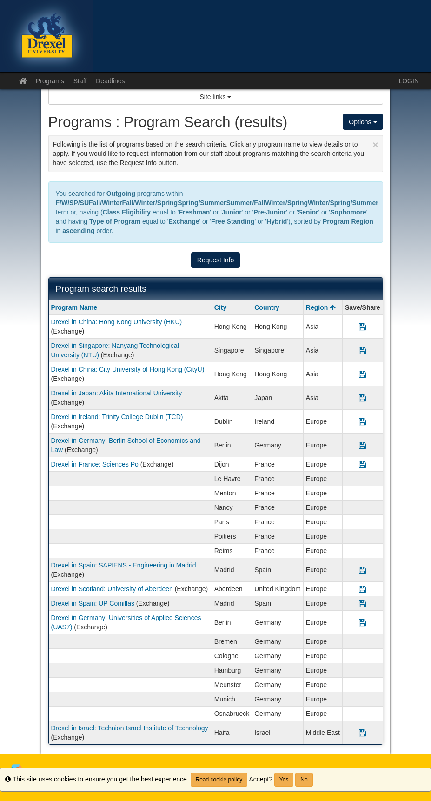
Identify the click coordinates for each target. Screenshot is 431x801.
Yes (284, 779)
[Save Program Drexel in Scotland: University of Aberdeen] (362, 589)
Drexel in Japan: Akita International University (116, 393)
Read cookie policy (219, 779)
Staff (80, 81)
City (220, 307)
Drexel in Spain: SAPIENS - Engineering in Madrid (123, 565)
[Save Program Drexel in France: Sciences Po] (362, 464)
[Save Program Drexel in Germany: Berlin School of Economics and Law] (362, 445)
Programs (50, 81)
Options (363, 122)
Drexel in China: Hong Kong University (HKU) (116, 322)
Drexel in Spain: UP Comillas (92, 603)
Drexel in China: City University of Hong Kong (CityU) (128, 369)
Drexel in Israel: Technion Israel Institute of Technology (129, 728)
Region (321, 307)
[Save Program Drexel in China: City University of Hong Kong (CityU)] (362, 374)
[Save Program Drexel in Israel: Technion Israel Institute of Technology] (362, 732)
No (303, 779)
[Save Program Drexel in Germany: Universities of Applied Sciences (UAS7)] (362, 622)
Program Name (74, 307)
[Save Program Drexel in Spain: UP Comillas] (362, 603)
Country (266, 307)
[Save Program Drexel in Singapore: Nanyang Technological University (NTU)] (362, 350)
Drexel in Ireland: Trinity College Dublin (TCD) (117, 417)
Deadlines (110, 81)
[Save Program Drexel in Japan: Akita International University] (362, 397)
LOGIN (408, 81)
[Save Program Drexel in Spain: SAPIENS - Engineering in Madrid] (362, 570)
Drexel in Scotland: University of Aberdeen (112, 589)
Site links (216, 96)
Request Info (215, 260)
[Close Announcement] (375, 144)
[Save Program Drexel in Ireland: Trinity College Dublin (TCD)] (362, 421)
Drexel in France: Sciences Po (95, 464)
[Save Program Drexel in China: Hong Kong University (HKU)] (362, 326)
